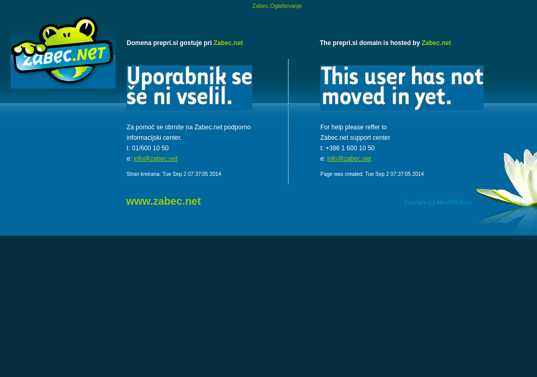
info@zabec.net (155, 158)
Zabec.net (228, 43)
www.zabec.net (163, 201)
